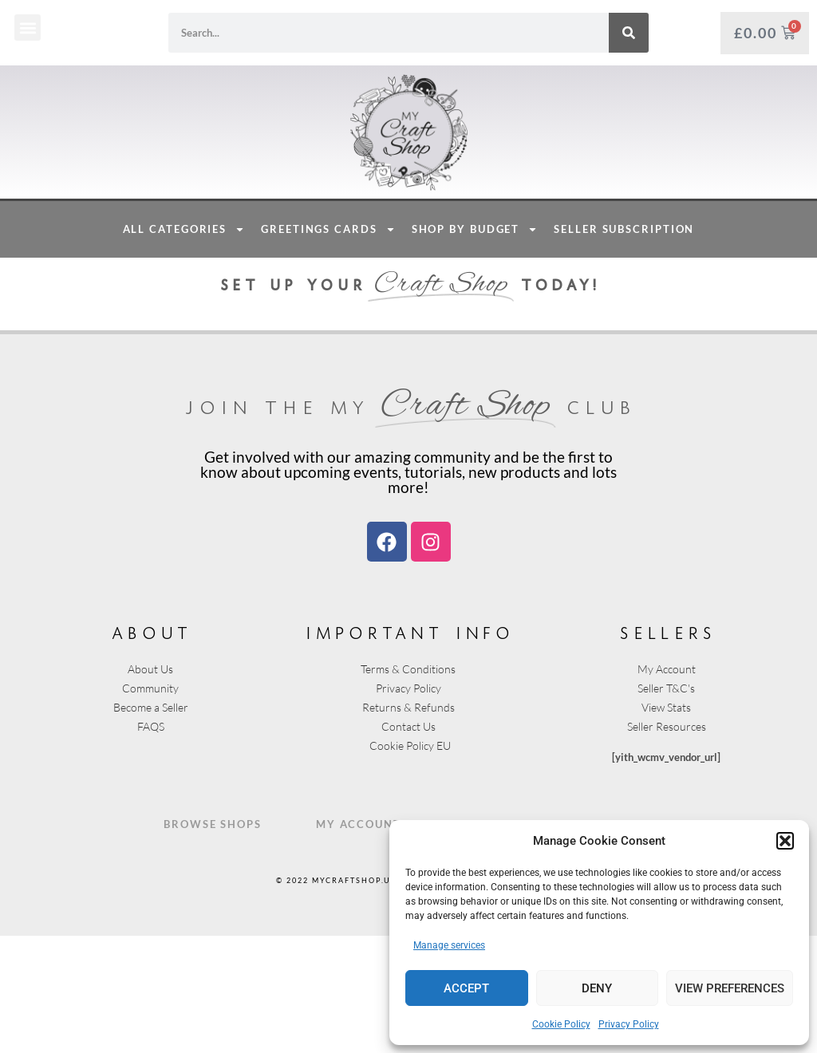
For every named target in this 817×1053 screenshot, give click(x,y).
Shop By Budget (475, 346)
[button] (785, 841)
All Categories (184, 346)
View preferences (729, 988)
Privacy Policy (628, 1024)
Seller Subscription (624, 346)
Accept (466, 988)
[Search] (629, 33)
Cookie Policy (561, 1024)
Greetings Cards (328, 346)
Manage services (449, 945)
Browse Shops (213, 941)
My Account (358, 941)
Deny (597, 988)
